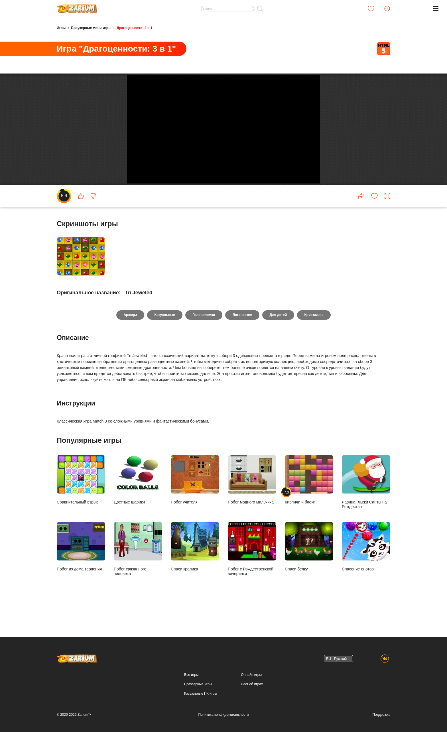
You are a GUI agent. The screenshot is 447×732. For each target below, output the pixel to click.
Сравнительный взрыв (81, 499)
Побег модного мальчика (252, 499)
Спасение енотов (366, 566)
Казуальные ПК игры (200, 694)
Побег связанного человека (138, 569)
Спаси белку (309, 566)
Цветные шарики (138, 499)
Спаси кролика (195, 566)
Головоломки (203, 335)
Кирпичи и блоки (309, 499)
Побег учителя (195, 499)
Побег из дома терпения (81, 566)
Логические (242, 335)
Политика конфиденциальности (223, 715)
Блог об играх (252, 684)
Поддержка (381, 715)
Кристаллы (314, 335)
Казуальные (164, 335)
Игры (61, 28)
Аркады (130, 335)
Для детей (278, 335)
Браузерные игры (198, 684)
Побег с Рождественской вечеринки (252, 569)
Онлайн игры (251, 675)
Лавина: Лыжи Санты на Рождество (366, 502)
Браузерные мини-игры (91, 28)
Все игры (191, 675)
